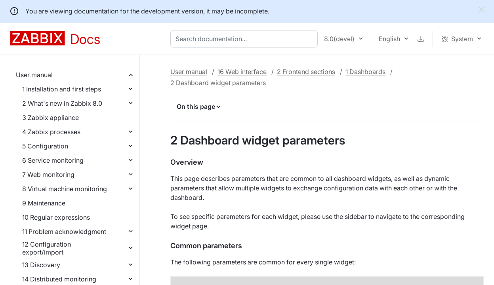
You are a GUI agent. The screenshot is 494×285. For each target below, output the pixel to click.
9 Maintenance (43, 203)
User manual (34, 75)
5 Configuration (45, 146)
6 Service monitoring (53, 160)
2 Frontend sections (306, 72)
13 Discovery (41, 265)
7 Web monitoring (48, 175)
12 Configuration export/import (46, 248)
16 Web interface (242, 72)
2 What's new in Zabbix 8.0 (62, 103)
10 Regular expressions (56, 217)
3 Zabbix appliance (50, 118)
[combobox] (245, 38)
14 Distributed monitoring (59, 279)
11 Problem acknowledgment (64, 232)
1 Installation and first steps (61, 89)
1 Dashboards (365, 72)
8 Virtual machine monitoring (64, 189)
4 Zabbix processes (51, 132)
